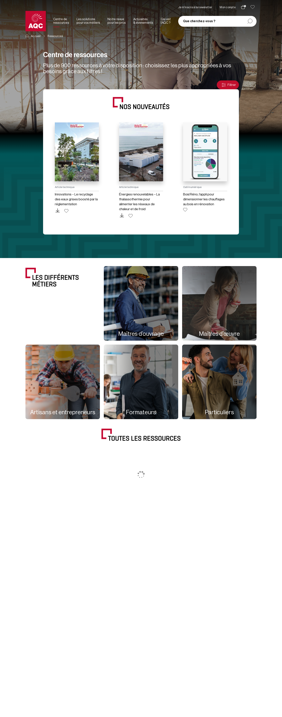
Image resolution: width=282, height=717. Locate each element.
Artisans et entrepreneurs (62, 412)
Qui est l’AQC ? (166, 21)
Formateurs (141, 412)
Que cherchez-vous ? (199, 21)
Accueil (33, 36)
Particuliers (219, 412)
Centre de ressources (61, 21)
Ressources (55, 36)
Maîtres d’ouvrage (141, 334)
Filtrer (228, 85)
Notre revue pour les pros (117, 21)
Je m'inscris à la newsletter (195, 7)
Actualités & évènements (143, 21)
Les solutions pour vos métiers (88, 21)
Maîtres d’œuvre (219, 334)
